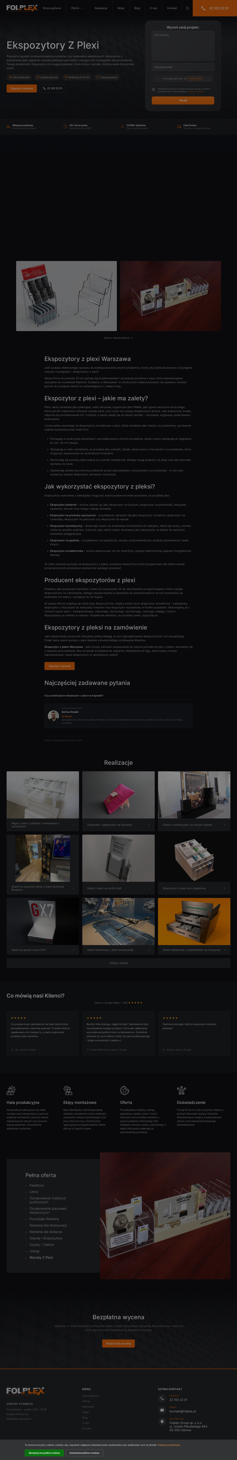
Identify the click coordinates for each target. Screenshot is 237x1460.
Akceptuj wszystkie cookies (44, 1452)
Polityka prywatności (169, 1445)
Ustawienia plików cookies (84, 1452)
